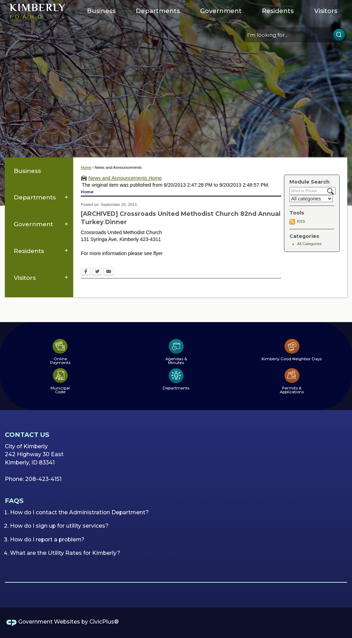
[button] (339, 35)
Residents (29, 250)
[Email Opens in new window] (108, 272)
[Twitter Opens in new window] (97, 272)
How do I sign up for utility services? (59, 525)
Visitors (25, 277)
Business (27, 170)
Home (86, 167)
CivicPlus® (104, 621)
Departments (35, 197)
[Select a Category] (311, 198)
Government (33, 224)
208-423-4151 (43, 479)
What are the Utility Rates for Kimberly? (65, 553)
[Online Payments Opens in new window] (60, 351)
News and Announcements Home (125, 178)
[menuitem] (101, 11)
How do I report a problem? (47, 539)
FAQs (14, 501)
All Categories (309, 244)
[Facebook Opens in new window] (86, 272)
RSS (301, 221)
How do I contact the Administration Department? (79, 512)
